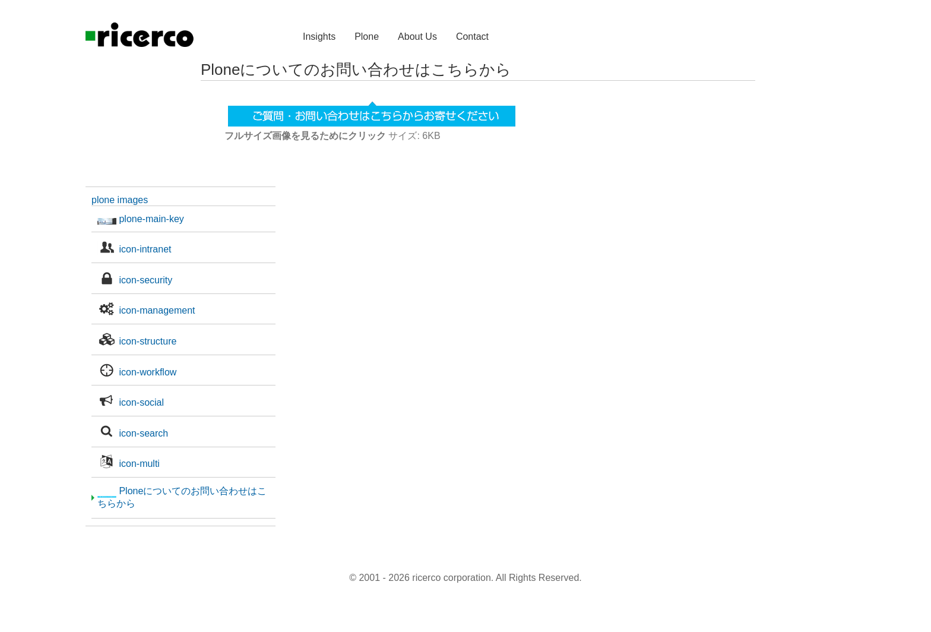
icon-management (146, 310)
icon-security (134, 280)
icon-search (132, 433)
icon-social (130, 402)
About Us (417, 36)
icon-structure (136, 341)
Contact (472, 36)
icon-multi (128, 464)
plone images (119, 200)
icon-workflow (136, 372)
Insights (319, 36)
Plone (366, 36)
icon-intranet (134, 249)
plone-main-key (140, 219)
